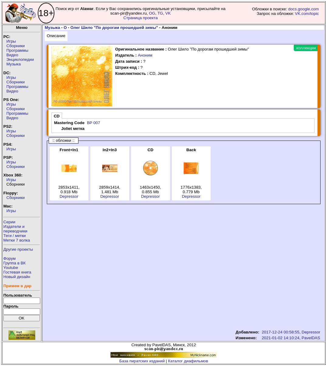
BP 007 (93, 122)
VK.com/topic (307, 13)
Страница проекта (140, 18)
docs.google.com (303, 9)
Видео (12, 55)
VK (168, 13)
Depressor (69, 196)
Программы (17, 50)
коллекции (306, 48)
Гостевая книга (17, 272)
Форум (9, 258)
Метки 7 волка (16, 240)
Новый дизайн (16, 276)
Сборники (15, 46)
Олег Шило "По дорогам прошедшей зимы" (114, 27)
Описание (56, 35)
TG (160, 13)
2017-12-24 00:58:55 (281, 332)
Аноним (145, 55)
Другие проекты (18, 249)
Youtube (10, 267)
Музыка (13, 64)
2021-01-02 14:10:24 (281, 338)
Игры (11, 41)
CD (57, 116)
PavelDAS (311, 338)
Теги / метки (14, 235)
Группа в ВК (14, 263)
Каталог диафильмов (188, 361)
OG (152, 13)
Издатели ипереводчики (15, 228)
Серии (9, 222)
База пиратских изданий (142, 361)
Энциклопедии (20, 59)
